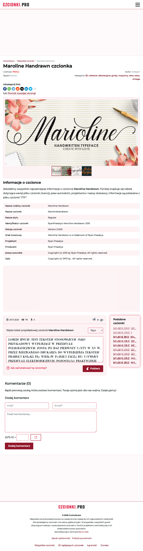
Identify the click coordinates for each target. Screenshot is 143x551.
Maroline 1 (122, 332)
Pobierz (93, 368)
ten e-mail (83, 532)
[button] (135, 132)
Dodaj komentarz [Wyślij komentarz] (19, 445)
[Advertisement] (71, 32)
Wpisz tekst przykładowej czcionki (40, 330)
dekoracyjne (104, 75)
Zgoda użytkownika (61, 538)
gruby (114, 75)
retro (131, 75)
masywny (123, 75)
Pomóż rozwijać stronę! (22, 93)
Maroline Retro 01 (125, 341)
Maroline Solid (125, 358)
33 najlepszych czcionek (70, 545)
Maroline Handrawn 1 (125, 337)
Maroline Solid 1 (125, 362)
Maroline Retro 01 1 (125, 345)
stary (137, 75)
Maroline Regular (125, 328)
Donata (105, 545)
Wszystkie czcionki (44, 545)
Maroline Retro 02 (125, 350)
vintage (136, 79)
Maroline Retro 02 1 (125, 354)
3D (86, 75)
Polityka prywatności (82, 538)
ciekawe (93, 75)
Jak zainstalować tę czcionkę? (26, 368)
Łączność (92, 545)
